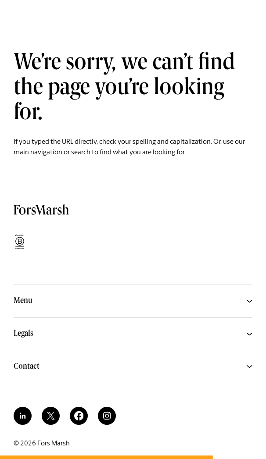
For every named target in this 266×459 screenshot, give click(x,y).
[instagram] (107, 416)
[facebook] (79, 416)
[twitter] (51, 416)
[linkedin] (23, 416)
